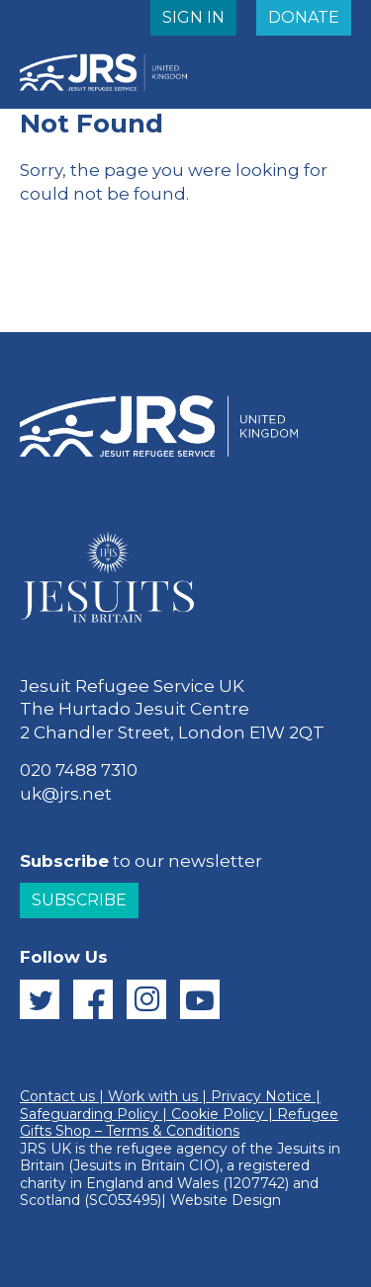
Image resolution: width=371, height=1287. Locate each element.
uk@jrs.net (66, 794)
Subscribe (79, 900)
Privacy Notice (261, 1096)
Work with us (153, 1096)
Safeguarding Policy (89, 1114)
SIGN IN (193, 17)
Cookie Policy (217, 1114)
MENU (296, 63)
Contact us (57, 1096)
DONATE (303, 17)
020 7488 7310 (79, 770)
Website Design (225, 1200)
